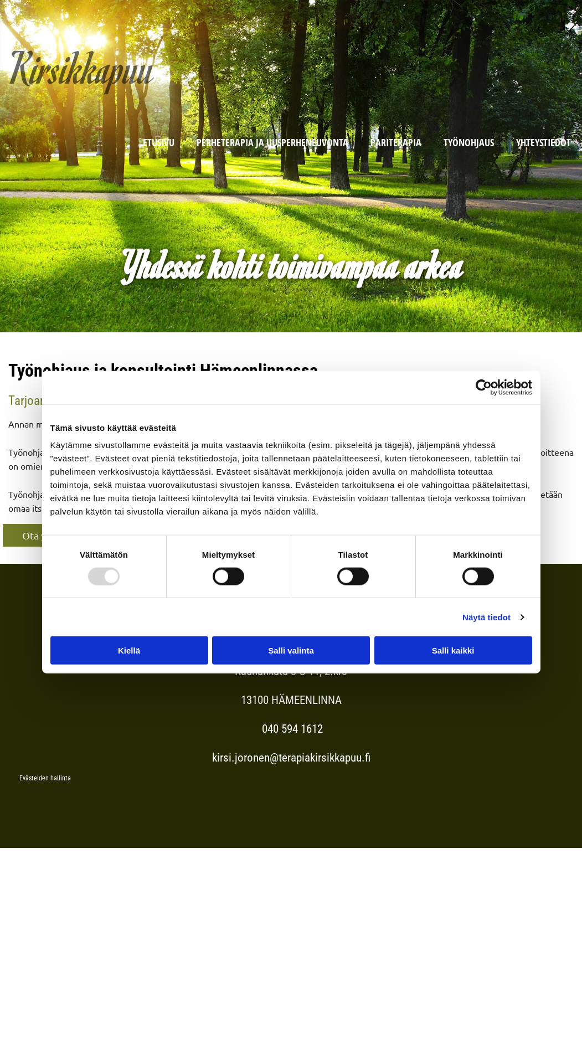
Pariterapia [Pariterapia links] (395, 142)
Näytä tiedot (486, 616)
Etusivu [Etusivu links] (158, 142)
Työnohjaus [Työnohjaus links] (469, 142)
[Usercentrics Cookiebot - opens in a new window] (483, 387)
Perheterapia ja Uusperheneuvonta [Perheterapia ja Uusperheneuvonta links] (272, 142)
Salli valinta (291, 650)
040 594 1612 (291, 729)
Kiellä (129, 650)
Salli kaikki (453, 650)
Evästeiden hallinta (45, 778)
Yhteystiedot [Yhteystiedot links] (543, 142)
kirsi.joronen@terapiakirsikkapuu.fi (291, 757)
